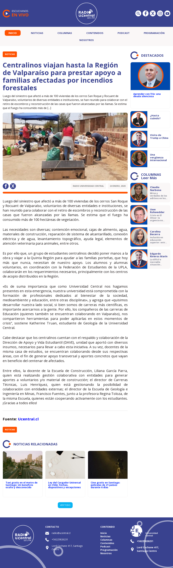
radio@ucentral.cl (61, 533)
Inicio (12, 33)
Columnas (64, 33)
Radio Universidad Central (88, 186)
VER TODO (65, 505)
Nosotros (86, 40)
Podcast (124, 33)
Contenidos (94, 33)
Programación (154, 33)
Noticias (37, 33)
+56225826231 (60, 539)
